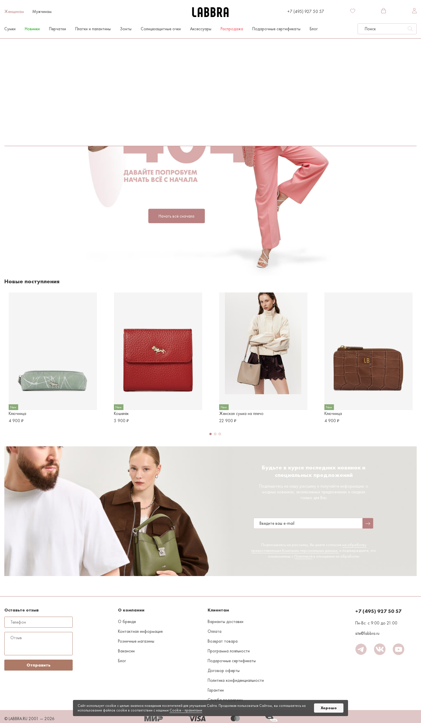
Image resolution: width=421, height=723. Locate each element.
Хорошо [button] (329, 707)
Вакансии (126, 651)
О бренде (127, 621)
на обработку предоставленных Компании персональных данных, (308, 547)
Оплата (214, 631)
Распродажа (232, 29)
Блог (314, 29)
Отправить (38, 665)
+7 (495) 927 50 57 (305, 11)
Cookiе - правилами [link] (186, 710)
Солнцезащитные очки (161, 29)
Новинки (32, 29)
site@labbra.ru (367, 633)
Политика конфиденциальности (236, 680)
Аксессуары (200, 29)
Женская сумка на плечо (241, 413)
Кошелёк (121, 413)
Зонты (125, 29)
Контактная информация (140, 631)
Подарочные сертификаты (276, 29)
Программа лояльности (229, 651)
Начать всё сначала (176, 216)
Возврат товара (223, 641)
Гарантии (216, 690)
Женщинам (14, 11)
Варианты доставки (225, 621)
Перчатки (57, 29)
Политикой (303, 556)
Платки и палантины (93, 29)
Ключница (17, 413)
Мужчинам (42, 11)
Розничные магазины (136, 641)
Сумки (10, 29)
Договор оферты (224, 670)
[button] (210, 434)
